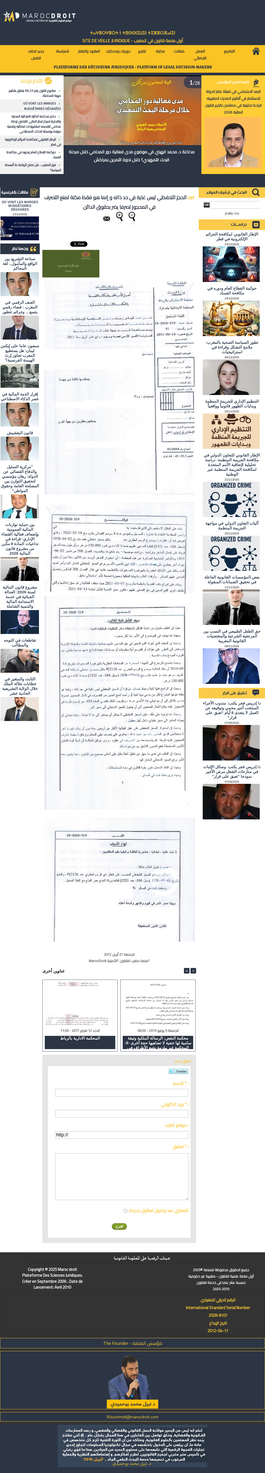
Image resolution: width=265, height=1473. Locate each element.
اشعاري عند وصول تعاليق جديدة (158, 1210)
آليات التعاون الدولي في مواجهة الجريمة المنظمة (231, 525)
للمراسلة (62, 51)
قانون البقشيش (20, 433)
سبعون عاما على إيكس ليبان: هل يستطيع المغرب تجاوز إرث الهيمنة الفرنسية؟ (20, 353)
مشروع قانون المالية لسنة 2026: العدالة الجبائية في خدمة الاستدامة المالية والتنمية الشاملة (20, 597)
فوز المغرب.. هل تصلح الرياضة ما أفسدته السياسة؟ (33, 167)
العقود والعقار (89, 51)
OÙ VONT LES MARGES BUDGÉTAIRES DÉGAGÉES (42, 105)
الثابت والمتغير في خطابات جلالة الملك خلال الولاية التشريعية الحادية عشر (20, 686)
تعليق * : (180, 1146)
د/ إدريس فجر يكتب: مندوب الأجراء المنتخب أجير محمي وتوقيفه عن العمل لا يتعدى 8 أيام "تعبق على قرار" (232, 710)
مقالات (179, 51)
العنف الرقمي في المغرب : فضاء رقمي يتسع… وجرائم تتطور (20, 307)
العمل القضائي (200, 55)
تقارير (142, 51)
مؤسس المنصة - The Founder (132, 1343)
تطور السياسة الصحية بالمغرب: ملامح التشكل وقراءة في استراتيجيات (232, 347)
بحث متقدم (232, 213)
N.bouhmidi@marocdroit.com (132, 1417)
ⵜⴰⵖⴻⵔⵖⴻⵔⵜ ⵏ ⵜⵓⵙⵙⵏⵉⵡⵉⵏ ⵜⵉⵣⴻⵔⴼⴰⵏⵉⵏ (132, 33)
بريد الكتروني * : (174, 1104)
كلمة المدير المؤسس (233, 82)
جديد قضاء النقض (36, 55)
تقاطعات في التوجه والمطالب (20, 642)
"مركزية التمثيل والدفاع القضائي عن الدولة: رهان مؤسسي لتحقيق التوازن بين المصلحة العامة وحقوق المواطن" (20, 478)
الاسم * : (180, 1083)
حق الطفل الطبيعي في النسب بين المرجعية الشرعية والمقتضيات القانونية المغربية (231, 636)
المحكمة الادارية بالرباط (80, 1038)
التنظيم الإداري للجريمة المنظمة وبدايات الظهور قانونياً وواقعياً (232, 403)
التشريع (229, 51)
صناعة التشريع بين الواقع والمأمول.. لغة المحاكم (20, 264)
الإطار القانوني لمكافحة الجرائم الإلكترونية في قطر (33, 141)
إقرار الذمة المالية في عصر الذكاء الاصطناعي (20, 396)
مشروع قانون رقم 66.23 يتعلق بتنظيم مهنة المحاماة (35, 93)
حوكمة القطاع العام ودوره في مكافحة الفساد (33, 154)
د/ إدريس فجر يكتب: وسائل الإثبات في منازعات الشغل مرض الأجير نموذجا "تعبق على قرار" (231, 771)
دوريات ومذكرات (118, 51)
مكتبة (160, 51)
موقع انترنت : (176, 1125)
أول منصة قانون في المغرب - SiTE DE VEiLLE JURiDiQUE (132, 41)
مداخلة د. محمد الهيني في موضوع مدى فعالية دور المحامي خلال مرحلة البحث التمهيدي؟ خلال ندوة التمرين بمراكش (132, 156)
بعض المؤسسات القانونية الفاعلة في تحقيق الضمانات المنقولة (231, 579)
